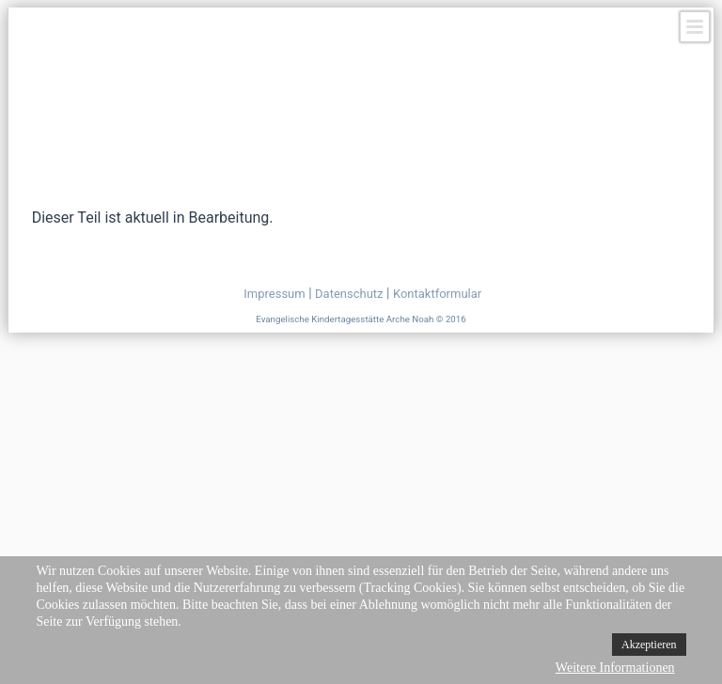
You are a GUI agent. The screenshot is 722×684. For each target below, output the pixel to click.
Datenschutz (349, 294)
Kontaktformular (437, 294)
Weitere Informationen (615, 668)
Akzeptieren (649, 644)
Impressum (274, 294)
